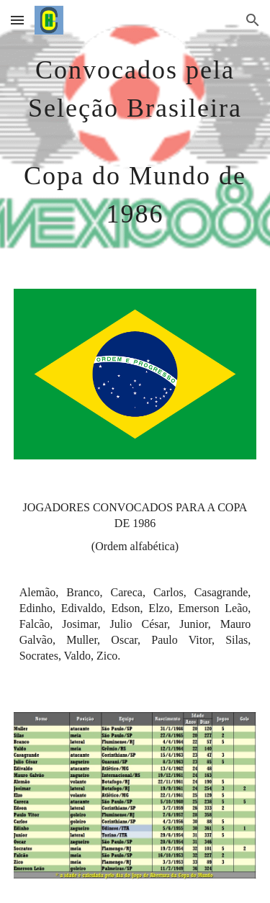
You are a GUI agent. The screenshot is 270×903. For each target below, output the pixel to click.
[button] (17, 20)
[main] (135, 136)
